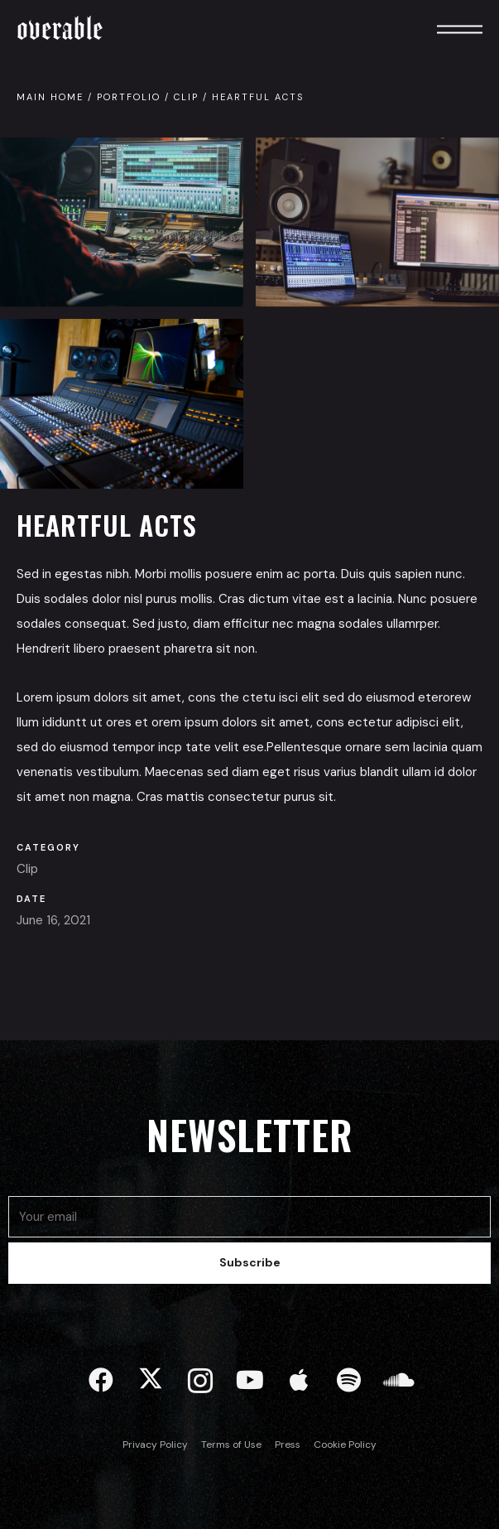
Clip (186, 97)
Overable (60, 28)
